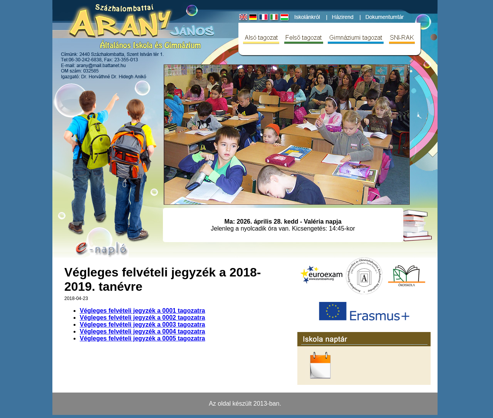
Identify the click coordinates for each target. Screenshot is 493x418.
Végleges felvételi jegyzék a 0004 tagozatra (142, 331)
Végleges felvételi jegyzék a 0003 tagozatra (142, 324)
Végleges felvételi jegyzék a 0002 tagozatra (142, 317)
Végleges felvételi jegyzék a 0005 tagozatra (142, 338)
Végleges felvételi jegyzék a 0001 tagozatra (142, 310)
